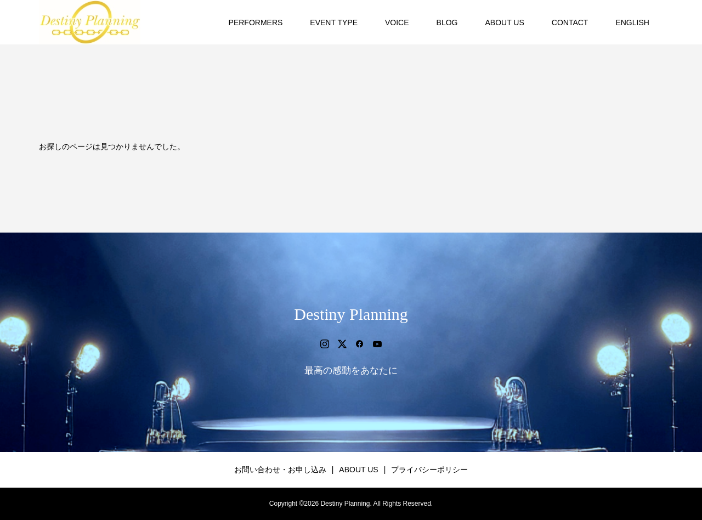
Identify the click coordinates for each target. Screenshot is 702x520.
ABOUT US (504, 22)
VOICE (397, 22)
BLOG (447, 22)
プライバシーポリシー (429, 469)
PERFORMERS (256, 22)
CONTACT (570, 22)
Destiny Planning (351, 314)
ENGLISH (632, 22)
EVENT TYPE (334, 22)
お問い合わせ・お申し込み (280, 469)
